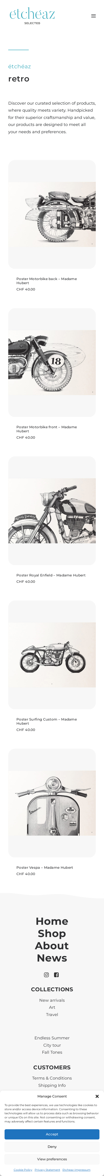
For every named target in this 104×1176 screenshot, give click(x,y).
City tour (52, 1045)
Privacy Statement (47, 1169)
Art (52, 1007)
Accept (52, 1134)
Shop (52, 933)
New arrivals (52, 1000)
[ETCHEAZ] (32, 15)
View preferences (52, 1159)
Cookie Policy (23, 1169)
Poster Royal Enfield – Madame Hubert (51, 575)
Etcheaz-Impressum (76, 1169)
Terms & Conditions (52, 1078)
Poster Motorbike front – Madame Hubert (46, 429)
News (52, 958)
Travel (52, 1014)
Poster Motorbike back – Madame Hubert (46, 281)
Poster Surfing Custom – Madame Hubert (46, 721)
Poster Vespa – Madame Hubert (44, 867)
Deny (52, 1146)
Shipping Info (52, 1085)
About (52, 945)
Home (52, 921)
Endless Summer (52, 1038)
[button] (97, 1096)
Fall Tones (52, 1052)
